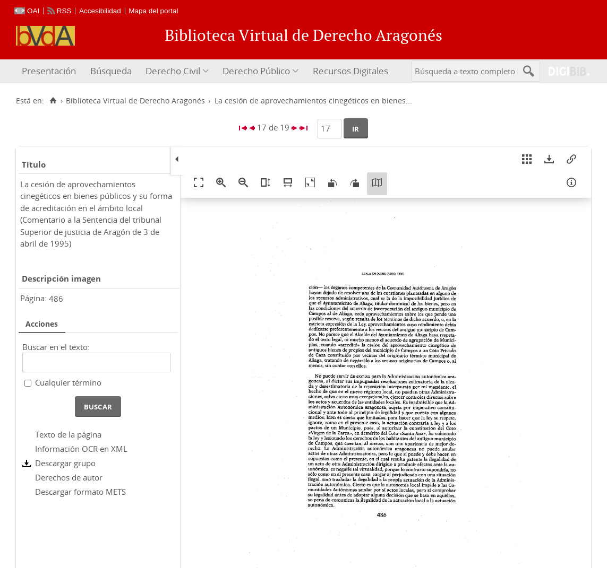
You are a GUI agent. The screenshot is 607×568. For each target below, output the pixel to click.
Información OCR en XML (81, 448)
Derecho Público (256, 71)
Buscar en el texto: (56, 347)
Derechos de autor (68, 477)
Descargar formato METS (80, 491)
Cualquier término (68, 382)
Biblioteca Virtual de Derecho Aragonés (135, 101)
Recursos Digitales (350, 71)
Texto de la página (68, 434)
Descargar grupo (65, 463)
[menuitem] (50, 71)
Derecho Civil (173, 71)
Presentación (49, 71)
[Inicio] (52, 100)
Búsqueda (111, 71)
